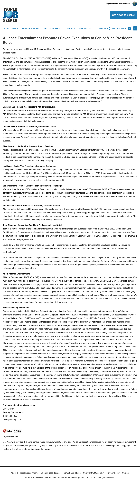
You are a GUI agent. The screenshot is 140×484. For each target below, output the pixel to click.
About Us (85, 28)
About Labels (52, 28)
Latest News (10, 28)
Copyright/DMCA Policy (93, 473)
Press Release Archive (28, 473)
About (13, 473)
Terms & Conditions (72, 473)
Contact (69, 28)
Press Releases (31, 28)
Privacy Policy (113, 473)
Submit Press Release (50, 473)
